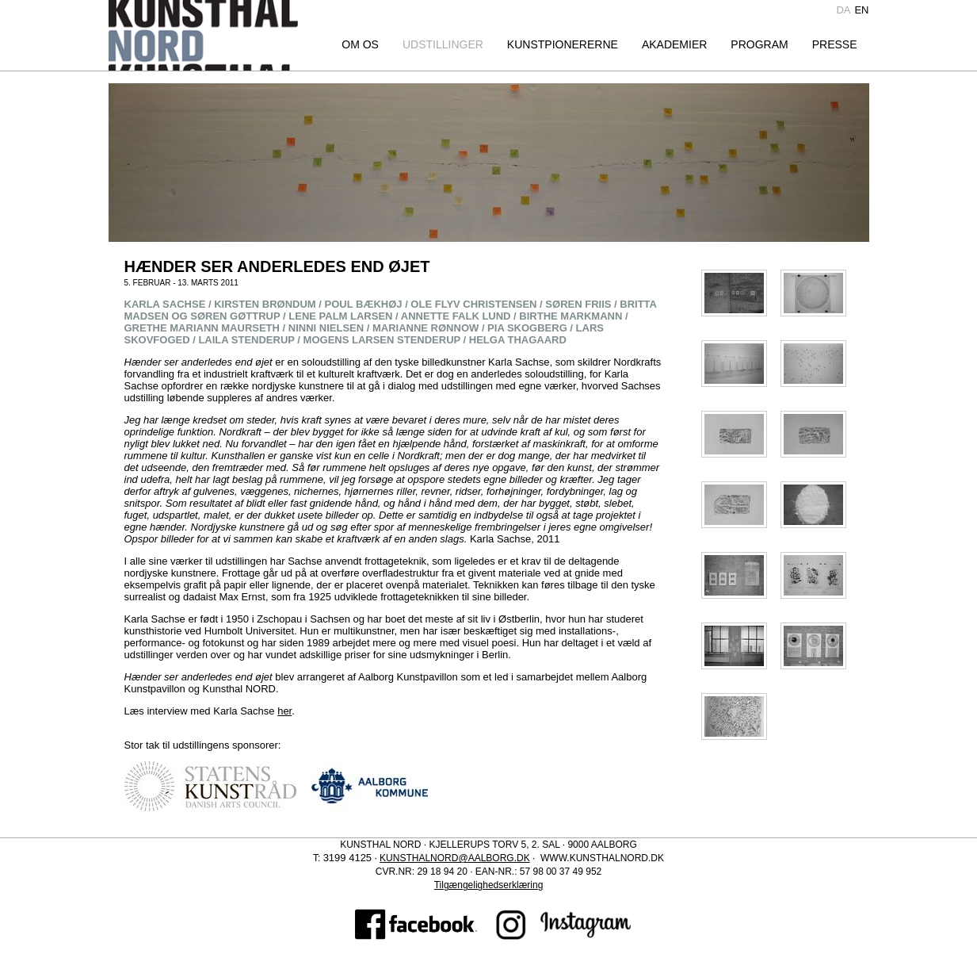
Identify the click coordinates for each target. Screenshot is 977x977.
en (861, 10)
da (843, 10)
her (284, 711)
